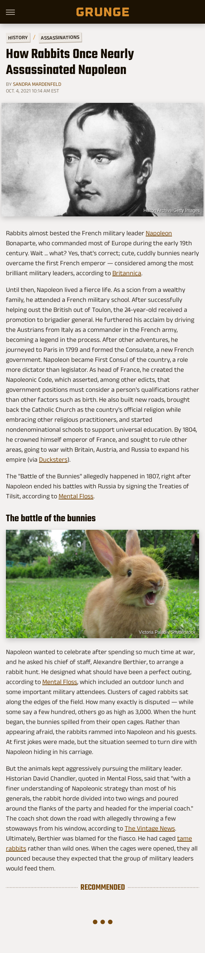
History (18, 37)
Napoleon (159, 233)
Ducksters (53, 459)
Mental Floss (76, 496)
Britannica (126, 273)
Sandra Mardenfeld (37, 84)
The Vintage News (150, 828)
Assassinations (60, 37)
